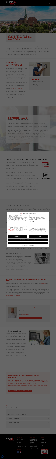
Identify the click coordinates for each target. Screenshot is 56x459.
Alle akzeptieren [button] (17, 235)
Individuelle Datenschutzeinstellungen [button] (28, 242)
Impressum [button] (32, 244)
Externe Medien (32, 226)
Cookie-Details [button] (23, 244)
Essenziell (32, 215)
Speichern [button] (38, 235)
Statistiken (32, 220)
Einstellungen (12, 229)
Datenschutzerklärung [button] (28, 244)
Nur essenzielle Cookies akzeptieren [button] (28, 238)
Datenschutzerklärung (11, 228)
